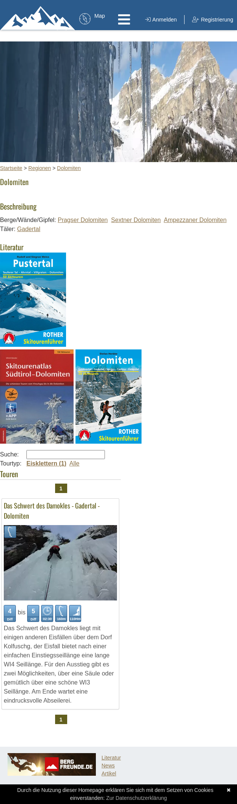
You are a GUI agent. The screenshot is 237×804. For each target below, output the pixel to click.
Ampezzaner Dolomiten (195, 220)
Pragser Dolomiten (83, 220)
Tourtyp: (11, 463)
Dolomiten (69, 168)
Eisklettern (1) (46, 463)
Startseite (11, 168)
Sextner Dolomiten (136, 220)
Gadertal (28, 229)
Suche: (9, 454)
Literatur (111, 758)
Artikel (109, 773)
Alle (74, 463)
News (108, 766)
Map (99, 16)
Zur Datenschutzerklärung (136, 798)
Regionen (39, 168)
